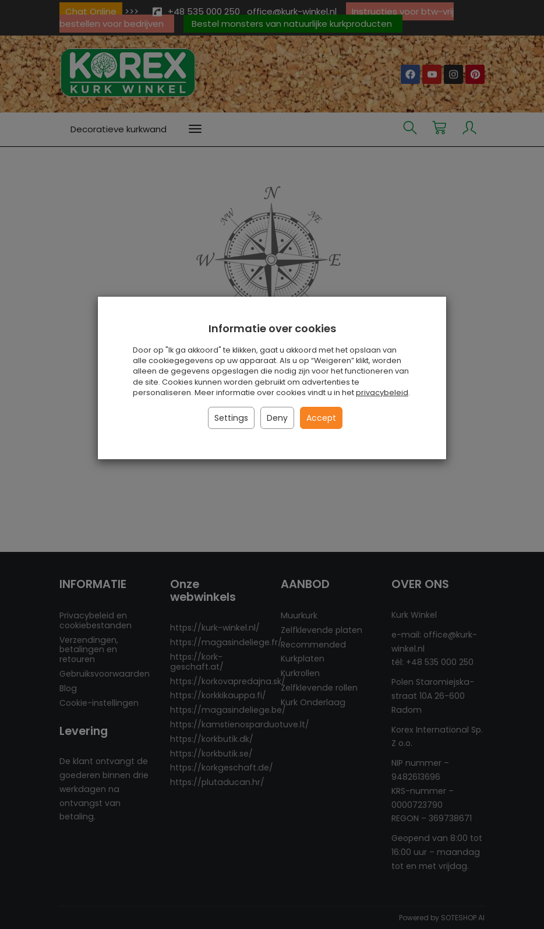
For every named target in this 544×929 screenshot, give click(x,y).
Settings (231, 418)
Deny (277, 418)
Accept (321, 418)
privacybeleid (382, 392)
